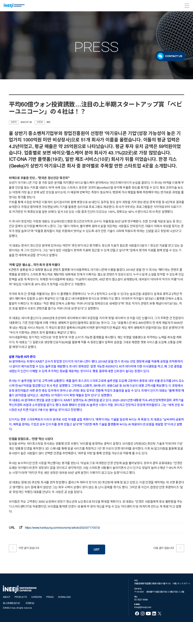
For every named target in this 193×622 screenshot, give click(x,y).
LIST (96, 549)
